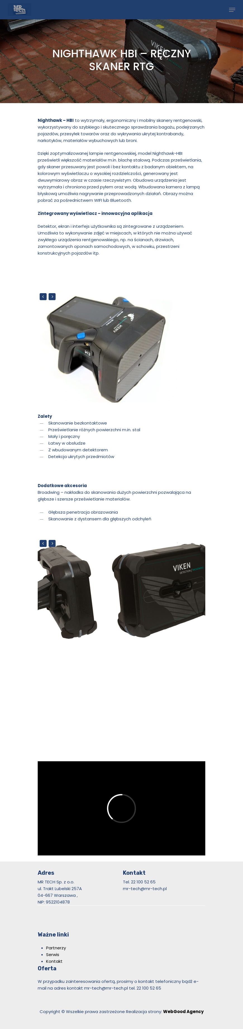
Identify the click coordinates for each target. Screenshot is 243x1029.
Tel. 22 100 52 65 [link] (139, 882)
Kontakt (54, 961)
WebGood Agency (183, 1011)
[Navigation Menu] (232, 10)
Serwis (52, 954)
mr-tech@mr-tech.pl (106, 988)
